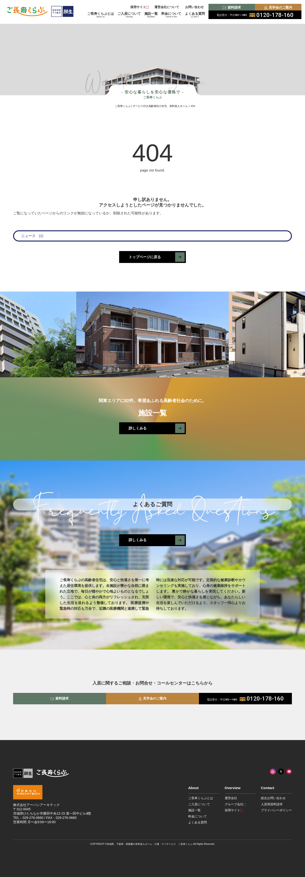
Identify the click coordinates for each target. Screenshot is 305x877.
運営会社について (166, 7)
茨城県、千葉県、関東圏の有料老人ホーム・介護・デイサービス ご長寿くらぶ (150, 844)
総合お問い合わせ (273, 798)
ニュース (28, 236)
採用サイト (139, 7)
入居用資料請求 (272, 804)
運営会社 (231, 798)
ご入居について (129, 15)
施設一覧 (151, 15)
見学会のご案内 (278, 7)
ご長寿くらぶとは (100, 15)
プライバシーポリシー (276, 810)
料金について (171, 15)
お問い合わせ (194, 7)
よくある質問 (195, 15)
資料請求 (232, 7)
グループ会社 (235, 804)
